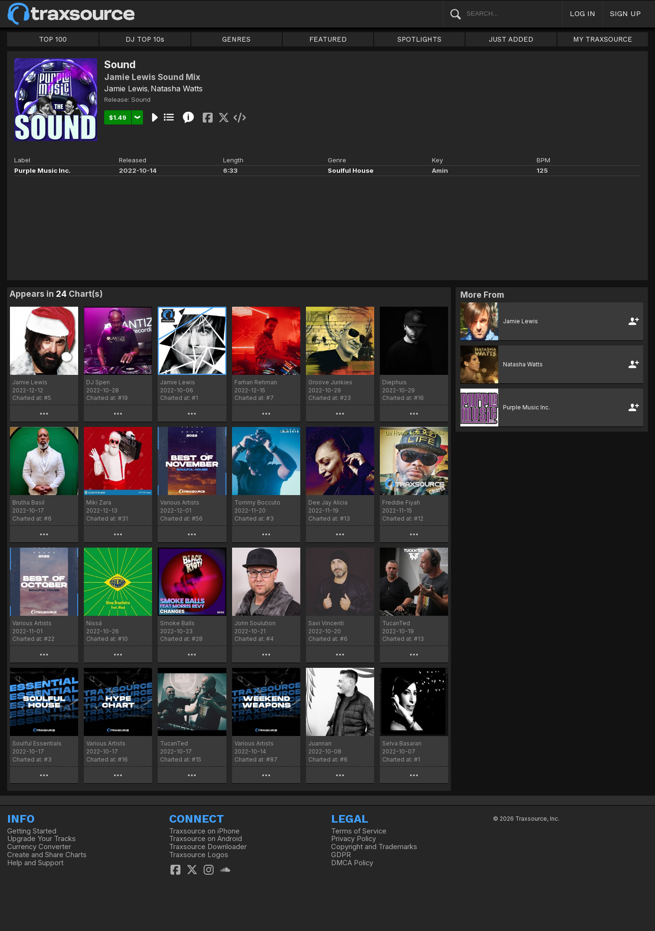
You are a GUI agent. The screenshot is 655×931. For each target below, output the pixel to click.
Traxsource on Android (205, 838)
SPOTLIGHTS (419, 39)
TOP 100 (53, 39)
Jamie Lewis (126, 88)
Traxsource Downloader (208, 846)
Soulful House (351, 170)
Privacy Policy (353, 838)
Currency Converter (39, 846)
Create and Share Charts (47, 855)
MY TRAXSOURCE (602, 39)
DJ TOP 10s (145, 39)
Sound (141, 99)
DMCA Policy (352, 863)
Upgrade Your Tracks (41, 838)
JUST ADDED (511, 39)
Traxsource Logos (198, 855)
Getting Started (31, 831)
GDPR (341, 855)
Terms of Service (358, 831)
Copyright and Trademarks (374, 846)
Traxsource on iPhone (204, 831)
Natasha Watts (177, 88)
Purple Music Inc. (42, 170)
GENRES (236, 39)
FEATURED (328, 39)
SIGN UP (625, 13)
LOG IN (582, 13)
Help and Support (35, 863)
